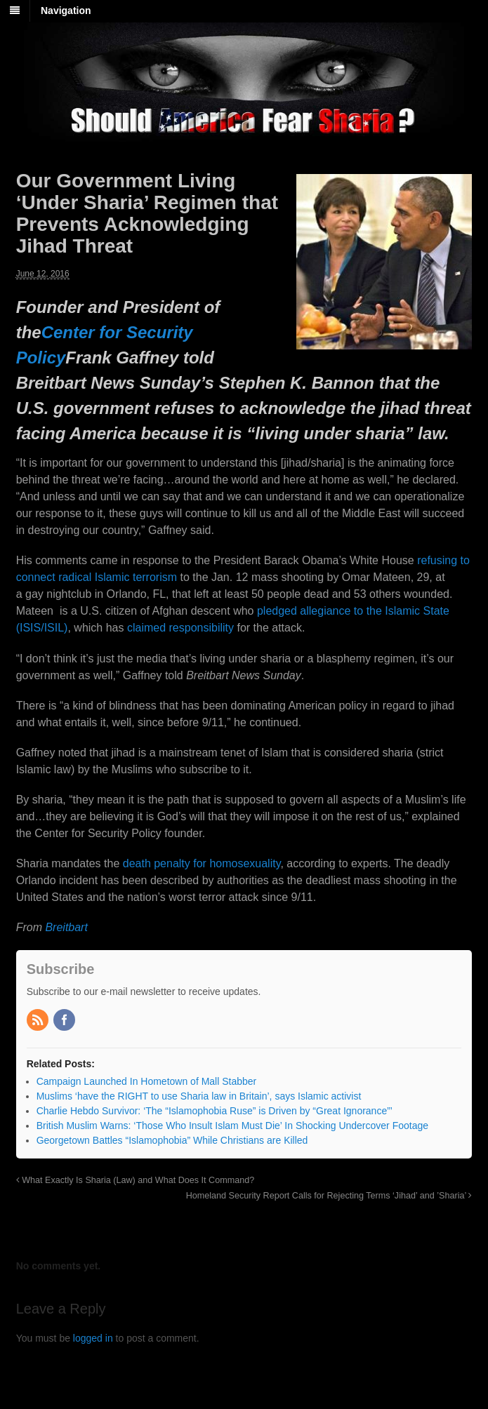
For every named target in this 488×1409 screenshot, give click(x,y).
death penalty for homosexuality (202, 863)
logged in (93, 1338)
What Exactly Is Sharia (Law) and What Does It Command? (135, 1180)
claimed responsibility (180, 628)
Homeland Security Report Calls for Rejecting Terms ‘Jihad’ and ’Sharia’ (329, 1196)
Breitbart (66, 927)
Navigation (66, 10)
